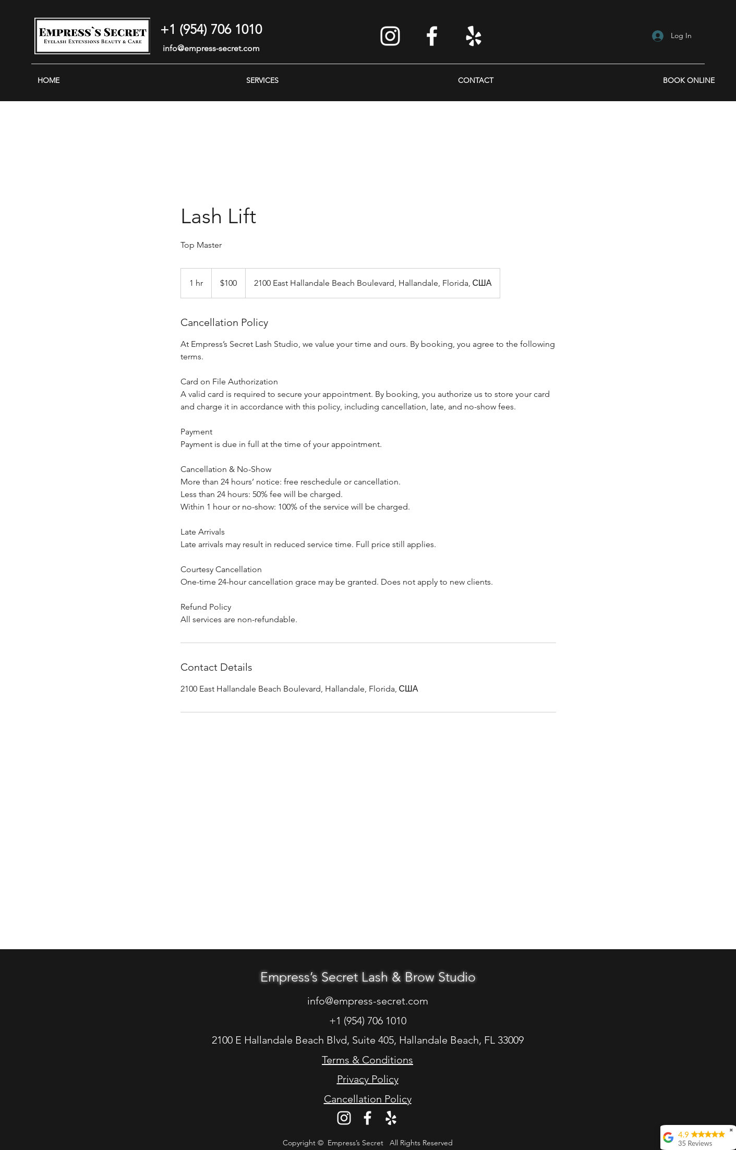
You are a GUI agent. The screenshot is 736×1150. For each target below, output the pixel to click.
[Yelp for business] (474, 36)
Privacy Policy (368, 1079)
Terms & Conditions (367, 1060)
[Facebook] (432, 36)
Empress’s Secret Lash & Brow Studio (368, 977)
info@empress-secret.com (211, 48)
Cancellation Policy (368, 1099)
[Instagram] (390, 36)
